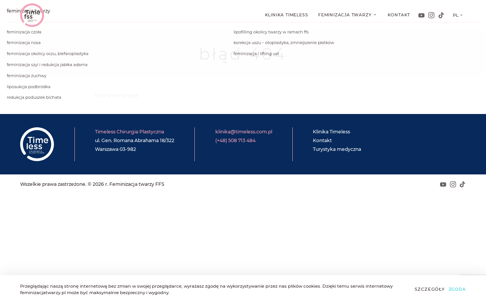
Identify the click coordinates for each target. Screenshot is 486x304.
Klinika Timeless (286, 15)
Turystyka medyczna (337, 149)
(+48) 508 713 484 (235, 140)
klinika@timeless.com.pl (243, 132)
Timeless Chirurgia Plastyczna (129, 132)
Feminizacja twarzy (345, 15)
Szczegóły (430, 289)
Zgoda (457, 289)
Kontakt (399, 15)
